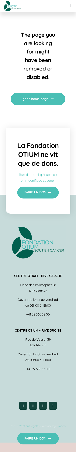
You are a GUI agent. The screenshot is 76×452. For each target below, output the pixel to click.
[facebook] (23, 406)
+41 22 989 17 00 (38, 369)
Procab (61, 426)
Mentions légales (29, 426)
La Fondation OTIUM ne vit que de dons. (38, 154)
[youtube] (43, 406)
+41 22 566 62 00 (38, 314)
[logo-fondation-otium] (12, 2)
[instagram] (33, 406)
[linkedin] (53, 406)
